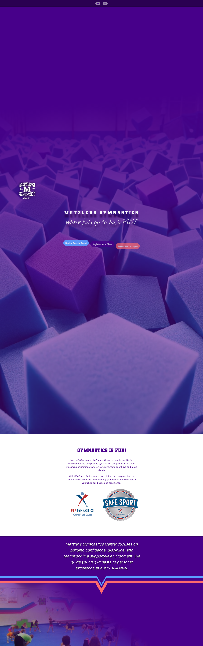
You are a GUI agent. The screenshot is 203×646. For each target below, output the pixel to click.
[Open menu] (182, 190)
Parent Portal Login (128, 251)
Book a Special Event (76, 245)
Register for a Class (102, 247)
